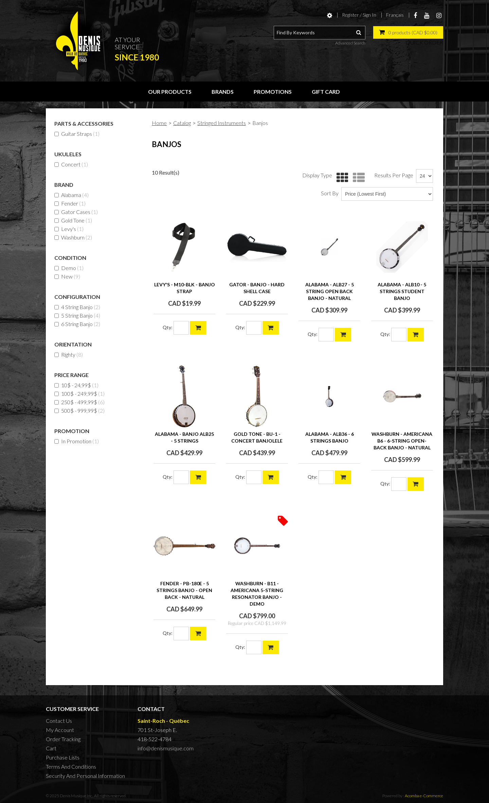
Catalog (182, 123)
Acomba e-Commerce (424, 795)
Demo (69, 268)
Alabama (71, 195)
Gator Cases (76, 212)
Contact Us (59, 720)
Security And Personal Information (85, 775)
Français (395, 15)
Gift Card (326, 91)
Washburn (73, 237)
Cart (51, 748)
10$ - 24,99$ (76, 385)
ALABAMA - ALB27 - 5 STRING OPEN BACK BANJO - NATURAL (329, 291)
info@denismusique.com (166, 748)
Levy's (69, 229)
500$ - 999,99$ (79, 410)
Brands (223, 91)
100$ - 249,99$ (79, 393)
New (67, 276)
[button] (408, 32)
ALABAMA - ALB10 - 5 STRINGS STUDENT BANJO (402, 291)
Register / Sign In (359, 15)
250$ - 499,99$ (79, 402)
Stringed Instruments (221, 123)
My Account (60, 730)
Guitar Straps (76, 133)
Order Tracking (63, 739)
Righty (68, 354)
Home (159, 123)
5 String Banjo (77, 315)
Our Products (170, 91)
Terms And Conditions (71, 766)
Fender (70, 203)
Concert (71, 164)
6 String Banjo (77, 324)
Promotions (273, 91)
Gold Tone (73, 220)
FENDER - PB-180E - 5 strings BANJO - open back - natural (184, 590)
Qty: (168, 327)
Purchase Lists (62, 757)
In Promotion (76, 441)
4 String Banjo (77, 307)
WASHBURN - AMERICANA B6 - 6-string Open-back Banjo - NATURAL (402, 440)
